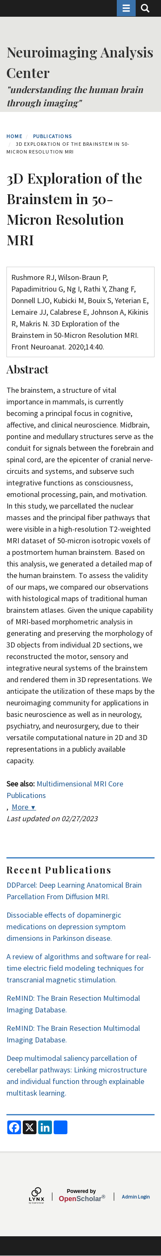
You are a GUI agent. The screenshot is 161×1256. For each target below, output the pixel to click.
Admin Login (136, 1196)
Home (14, 136)
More (24, 807)
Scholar (81, 1195)
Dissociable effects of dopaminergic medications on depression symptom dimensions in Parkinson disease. (66, 926)
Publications (52, 136)
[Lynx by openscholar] (44, 1196)
